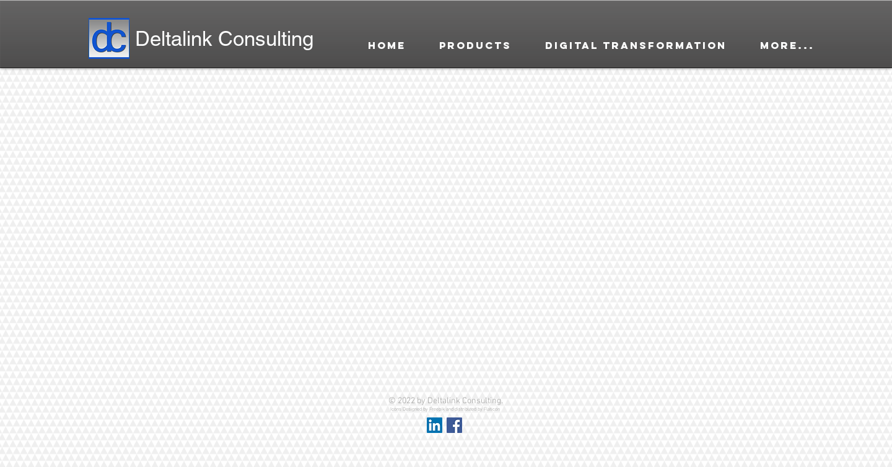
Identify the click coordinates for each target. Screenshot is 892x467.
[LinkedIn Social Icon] (434, 425)
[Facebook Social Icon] (454, 425)
